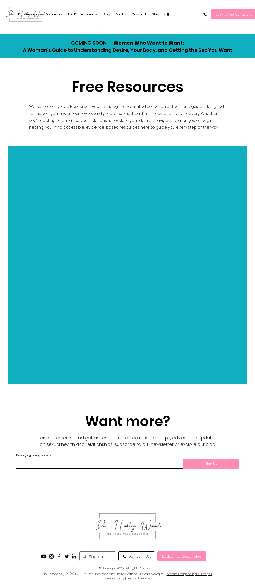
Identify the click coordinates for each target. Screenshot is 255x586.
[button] (167, 14)
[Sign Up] (211, 464)
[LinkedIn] (74, 556)
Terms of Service (138, 578)
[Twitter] (66, 556)
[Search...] (97, 557)
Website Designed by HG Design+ (189, 574)
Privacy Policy (114, 578)
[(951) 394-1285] (205, 14)
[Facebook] (59, 556)
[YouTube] (44, 556)
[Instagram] (51, 556)
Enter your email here (32, 455)
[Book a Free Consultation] (181, 556)
